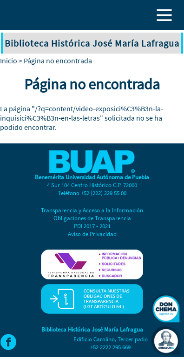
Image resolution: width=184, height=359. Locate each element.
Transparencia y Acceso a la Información (92, 210)
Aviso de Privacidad (92, 234)
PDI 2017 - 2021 (92, 226)
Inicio (8, 60)
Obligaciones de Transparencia (92, 218)
